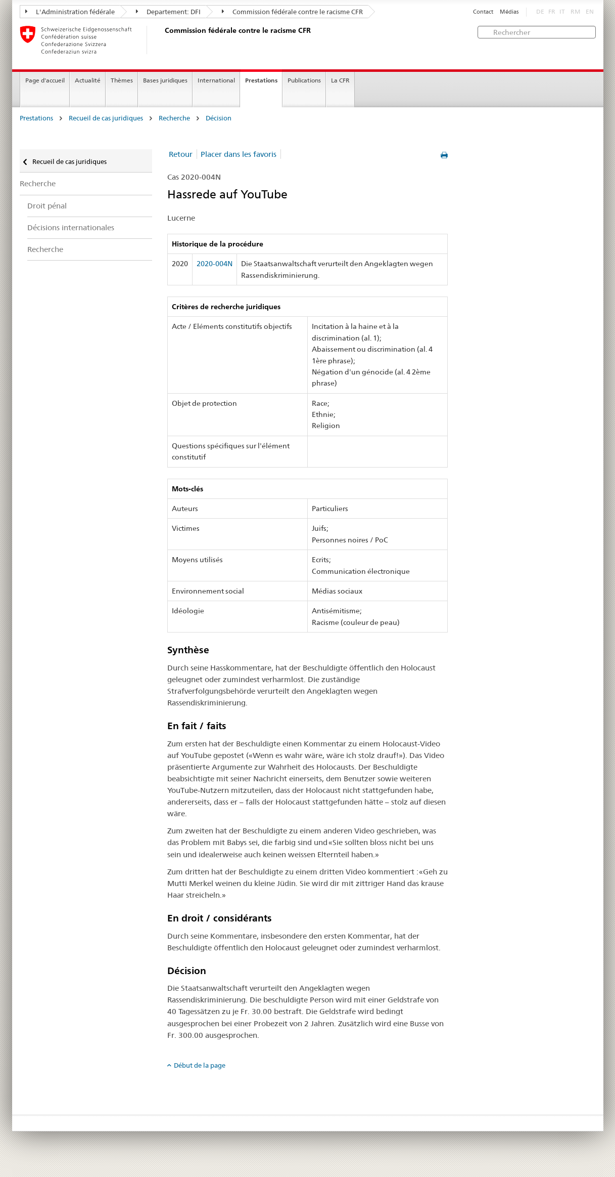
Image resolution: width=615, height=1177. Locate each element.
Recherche (174, 118)
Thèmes (122, 80)
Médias (509, 12)
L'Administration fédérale (70, 12)
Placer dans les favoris (238, 154)
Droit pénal (47, 206)
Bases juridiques (165, 80)
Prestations (261, 80)
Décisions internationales (70, 227)
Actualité (88, 80)
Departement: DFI (168, 12)
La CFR (340, 80)
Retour (181, 154)
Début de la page (199, 1065)
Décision (218, 118)
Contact (483, 12)
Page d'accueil (45, 80)
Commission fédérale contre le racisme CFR (292, 12)
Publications (304, 80)
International (216, 80)
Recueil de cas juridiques (106, 118)
